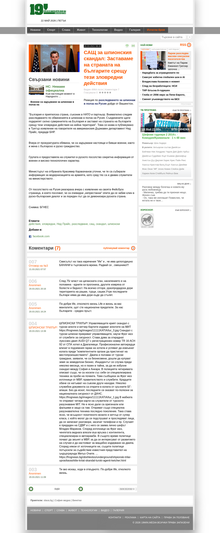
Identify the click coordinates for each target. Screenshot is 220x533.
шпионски (114, 224)
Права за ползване (177, 517)
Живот (81, 29)
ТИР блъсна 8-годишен (156, 90)
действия (34, 224)
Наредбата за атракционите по (160, 72)
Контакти (114, 517)
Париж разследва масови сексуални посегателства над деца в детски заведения (178, 59)
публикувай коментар (116, 248)
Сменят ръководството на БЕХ (160, 99)
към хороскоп (182, 210)
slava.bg (48, 500)
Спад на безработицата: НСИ (159, 86)
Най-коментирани (159, 49)
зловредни (48, 224)
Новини (35, 29)
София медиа (62, 500)
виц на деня (183, 184)
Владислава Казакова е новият (161, 81)
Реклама (130, 517)
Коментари (44, 248)
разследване (80, 224)
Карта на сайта (150, 517)
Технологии (100, 29)
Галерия (134, 29)
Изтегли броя (156, 29)
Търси (189, 37)
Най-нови (145, 49)
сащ (91, 224)
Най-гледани (174, 49)
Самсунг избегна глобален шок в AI (163, 77)
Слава (66, 29)
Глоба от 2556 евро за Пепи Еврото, (163, 94)
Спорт (51, 29)
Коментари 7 (112, 89)
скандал (101, 224)
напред (81, 489)
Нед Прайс (63, 224)
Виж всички (126, 489)
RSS (183, 45)
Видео (118, 29)
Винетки (76, 500)
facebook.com (39, 236)
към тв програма (181, 110)
